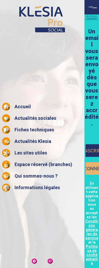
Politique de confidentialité (92, 254)
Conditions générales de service (91, 229)
